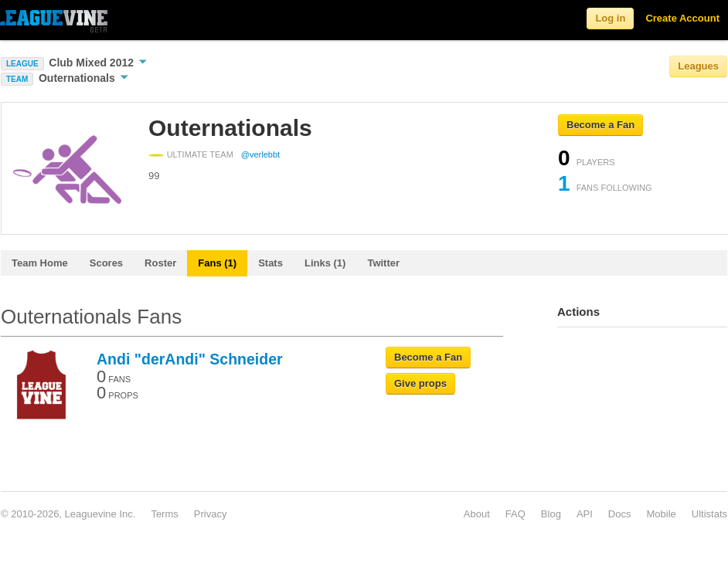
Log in (610, 18)
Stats (270, 263)
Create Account (682, 18)
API (585, 514)
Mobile (660, 514)
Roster (160, 263)
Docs (619, 514)
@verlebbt (260, 154)
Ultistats (709, 514)
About (477, 514)
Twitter (383, 263)
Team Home (40, 263)
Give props (420, 383)
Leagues (698, 66)
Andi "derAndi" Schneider (190, 359)
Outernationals (83, 78)
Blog (551, 514)
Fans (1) (217, 263)
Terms (164, 514)
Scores (106, 263)
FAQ (515, 514)
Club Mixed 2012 (98, 62)
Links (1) (324, 263)
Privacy (210, 514)
